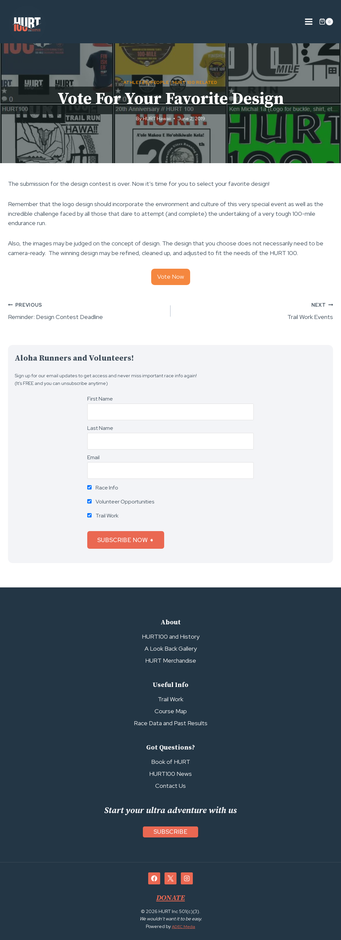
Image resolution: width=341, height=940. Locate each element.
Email (93, 457)
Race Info (102, 487)
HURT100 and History (170, 636)
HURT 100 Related (195, 82)
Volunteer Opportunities (121, 501)
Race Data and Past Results (170, 723)
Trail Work (103, 515)
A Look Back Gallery (171, 648)
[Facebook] (154, 878)
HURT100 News (170, 774)
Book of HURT (170, 762)
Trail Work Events (254, 310)
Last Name (100, 428)
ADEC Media (183, 926)
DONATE (170, 898)
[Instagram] (187, 878)
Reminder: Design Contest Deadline (86, 310)
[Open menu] (308, 21)
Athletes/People (146, 82)
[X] (170, 878)
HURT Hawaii (157, 118)
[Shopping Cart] (326, 21)
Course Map (171, 711)
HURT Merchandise (170, 660)
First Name (100, 398)
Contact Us (170, 785)
